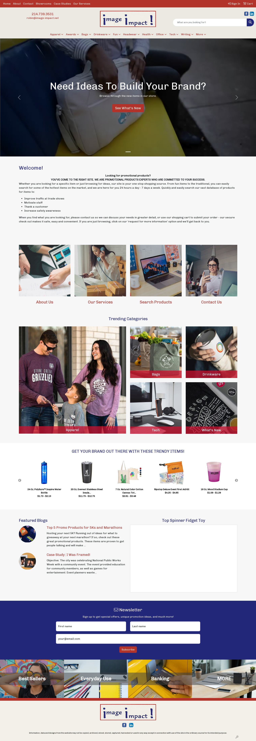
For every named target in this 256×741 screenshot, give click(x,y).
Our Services (81, 3)
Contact (28, 3)
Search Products (156, 302)
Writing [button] (185, 34)
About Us (44, 302)
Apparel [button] (55, 34)
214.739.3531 (43, 14)
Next (236, 480)
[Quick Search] (210, 22)
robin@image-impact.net (43, 18)
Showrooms (43, 3)
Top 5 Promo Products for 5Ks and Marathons (84, 528)
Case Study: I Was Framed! (68, 555)
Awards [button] (71, 34)
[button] (19, 97)
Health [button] (146, 34)
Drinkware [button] (101, 34)
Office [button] (160, 34)
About (17, 3)
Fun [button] (115, 34)
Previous (19, 480)
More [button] (199, 34)
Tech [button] (172, 34)
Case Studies (62, 3)
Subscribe (128, 649)
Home (7, 3)
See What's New (128, 108)
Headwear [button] (130, 34)
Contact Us (211, 302)
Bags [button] (85, 34)
